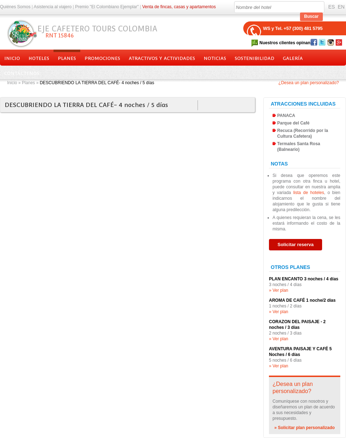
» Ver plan (278, 290)
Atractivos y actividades (162, 58)
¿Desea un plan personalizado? (309, 82)
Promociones (102, 58)
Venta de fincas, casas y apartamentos (179, 6)
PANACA (286, 115)
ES (331, 7)
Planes (67, 58)
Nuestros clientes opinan (284, 42)
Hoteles (39, 58)
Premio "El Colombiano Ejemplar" (107, 6)
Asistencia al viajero (53, 6)
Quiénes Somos (15, 6)
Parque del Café (293, 123)
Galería (293, 58)
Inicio (12, 58)
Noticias (215, 58)
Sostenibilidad (254, 58)
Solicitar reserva (296, 244)
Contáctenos (21, 73)
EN (341, 7)
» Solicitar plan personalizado (304, 427)
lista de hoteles (308, 192)
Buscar (311, 16)
